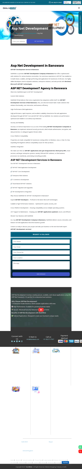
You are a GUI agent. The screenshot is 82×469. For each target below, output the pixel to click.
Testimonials (21, 462)
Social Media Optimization (20, 399)
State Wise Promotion (39, 367)
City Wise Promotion (39, 364)
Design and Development (28, 33)
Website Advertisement (20, 378)
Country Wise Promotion (40, 369)
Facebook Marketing (19, 403)
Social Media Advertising (20, 405)
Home (16, 33)
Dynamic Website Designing (41, 407)
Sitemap (43, 462)
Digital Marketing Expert (20, 380)
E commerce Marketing (19, 364)
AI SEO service (57, 380)
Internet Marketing (18, 360)
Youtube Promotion (19, 410)
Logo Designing (37, 425)
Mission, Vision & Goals (60, 460)
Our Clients (13, 462)
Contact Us (36, 462)
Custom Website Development (38, 417)
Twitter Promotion (18, 412)
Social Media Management (20, 416)
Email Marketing (17, 371)
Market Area (51, 462)
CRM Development (38, 420)
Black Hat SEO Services (59, 378)
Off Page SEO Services (59, 371)
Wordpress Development (40, 427)
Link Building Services (59, 373)
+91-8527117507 (48, 339)
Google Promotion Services (41, 360)
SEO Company (57, 362)
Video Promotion (18, 362)
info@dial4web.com (33, 339)
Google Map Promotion (40, 371)
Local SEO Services (58, 367)
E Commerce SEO (58, 364)
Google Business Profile (40, 373)
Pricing (58, 462)
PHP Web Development (39, 429)
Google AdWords (18, 369)
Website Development (39, 403)
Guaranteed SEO (58, 384)
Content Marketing (58, 375)
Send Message (41, 274)
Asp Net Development (39, 431)
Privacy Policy (38, 460)
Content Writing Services (20, 367)
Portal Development (39, 414)
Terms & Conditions (28, 460)
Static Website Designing (40, 405)
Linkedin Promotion (19, 407)
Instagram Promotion (19, 414)
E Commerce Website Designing (39, 410)
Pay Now (65, 462)
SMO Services (17, 401)
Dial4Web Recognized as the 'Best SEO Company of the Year (19, 2)
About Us (18, 460)
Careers (29, 462)
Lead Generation (18, 373)
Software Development (39, 433)
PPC (14, 375)
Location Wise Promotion (40, 362)
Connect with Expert (80, 23)
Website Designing (38, 400)
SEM (54, 382)
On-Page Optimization (59, 369)
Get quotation (39, 41)
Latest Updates (48, 460)
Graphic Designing (38, 422)
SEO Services (57, 360)
